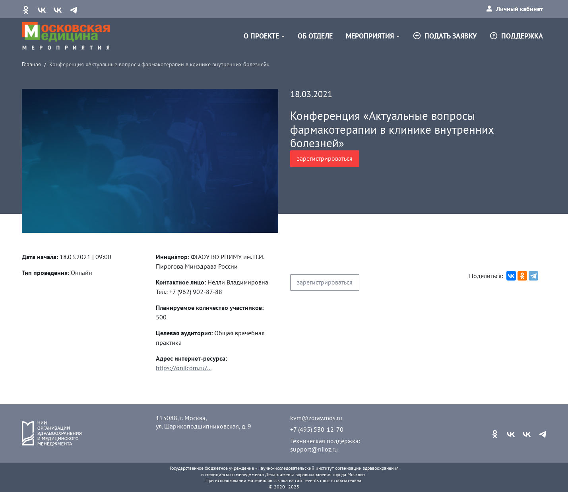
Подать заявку (445, 35)
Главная (31, 64)
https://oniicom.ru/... (183, 368)
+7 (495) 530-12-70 (316, 429)
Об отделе (315, 35)
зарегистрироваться (325, 158)
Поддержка (516, 35)
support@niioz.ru (314, 449)
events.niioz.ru (320, 480)
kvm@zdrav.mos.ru (316, 418)
